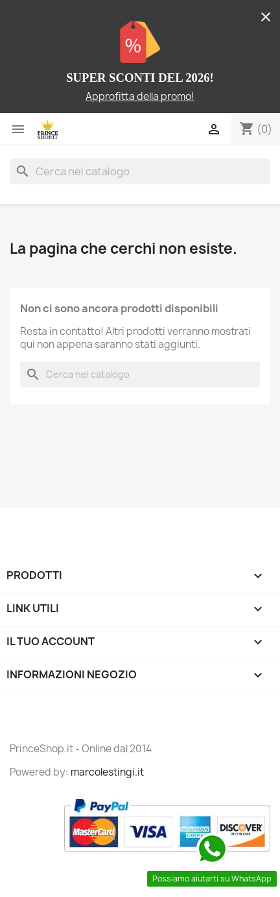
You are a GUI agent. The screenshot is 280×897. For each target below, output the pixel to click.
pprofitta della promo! (143, 96)
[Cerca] (140, 171)
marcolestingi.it (107, 772)
